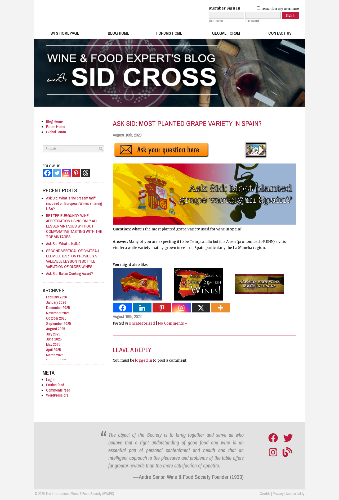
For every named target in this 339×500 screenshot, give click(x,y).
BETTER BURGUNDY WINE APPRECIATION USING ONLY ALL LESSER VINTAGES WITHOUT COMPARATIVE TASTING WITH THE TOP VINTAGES (74, 226)
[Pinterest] (76, 173)
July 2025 (53, 334)
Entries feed (55, 385)
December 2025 (58, 307)
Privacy (278, 493)
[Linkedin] (142, 307)
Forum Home (55, 126)
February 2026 (56, 297)
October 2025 (56, 318)
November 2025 (58, 313)
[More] (220, 307)
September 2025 (58, 323)
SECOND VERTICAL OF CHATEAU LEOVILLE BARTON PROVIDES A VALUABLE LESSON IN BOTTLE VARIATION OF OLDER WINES (72, 258)
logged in (143, 360)
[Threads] (85, 173)
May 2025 (53, 344)
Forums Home (169, 33)
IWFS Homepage (64, 33)
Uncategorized (142, 323)
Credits (265, 493)
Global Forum (226, 33)
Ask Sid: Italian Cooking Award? (69, 273)
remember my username (278, 9)
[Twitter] (57, 173)
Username (216, 21)
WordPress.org (57, 395)
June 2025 (54, 339)
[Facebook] (47, 173)
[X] (201, 307)
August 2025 (55, 328)
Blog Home (118, 33)
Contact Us (280, 33)
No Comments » (172, 323)
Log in (50, 379)
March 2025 (55, 355)
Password (252, 21)
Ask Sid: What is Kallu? (63, 243)
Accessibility (295, 493)
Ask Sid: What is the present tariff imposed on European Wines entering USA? (74, 203)
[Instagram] (66, 173)
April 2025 (53, 349)
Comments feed (58, 390)
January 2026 (56, 302)
